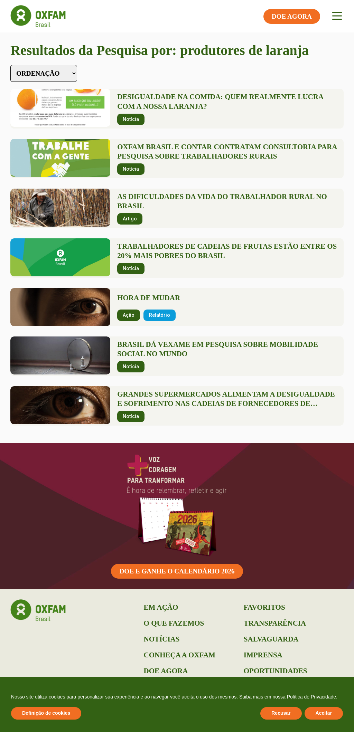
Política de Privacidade (311, 697)
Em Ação (161, 607)
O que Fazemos (174, 623)
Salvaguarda (271, 639)
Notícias (162, 639)
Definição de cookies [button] (46, 713)
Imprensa (263, 655)
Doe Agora (166, 671)
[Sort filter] (43, 73)
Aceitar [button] (324, 713)
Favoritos (264, 607)
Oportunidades (275, 671)
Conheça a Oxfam (179, 655)
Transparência (275, 623)
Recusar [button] (280, 713)
